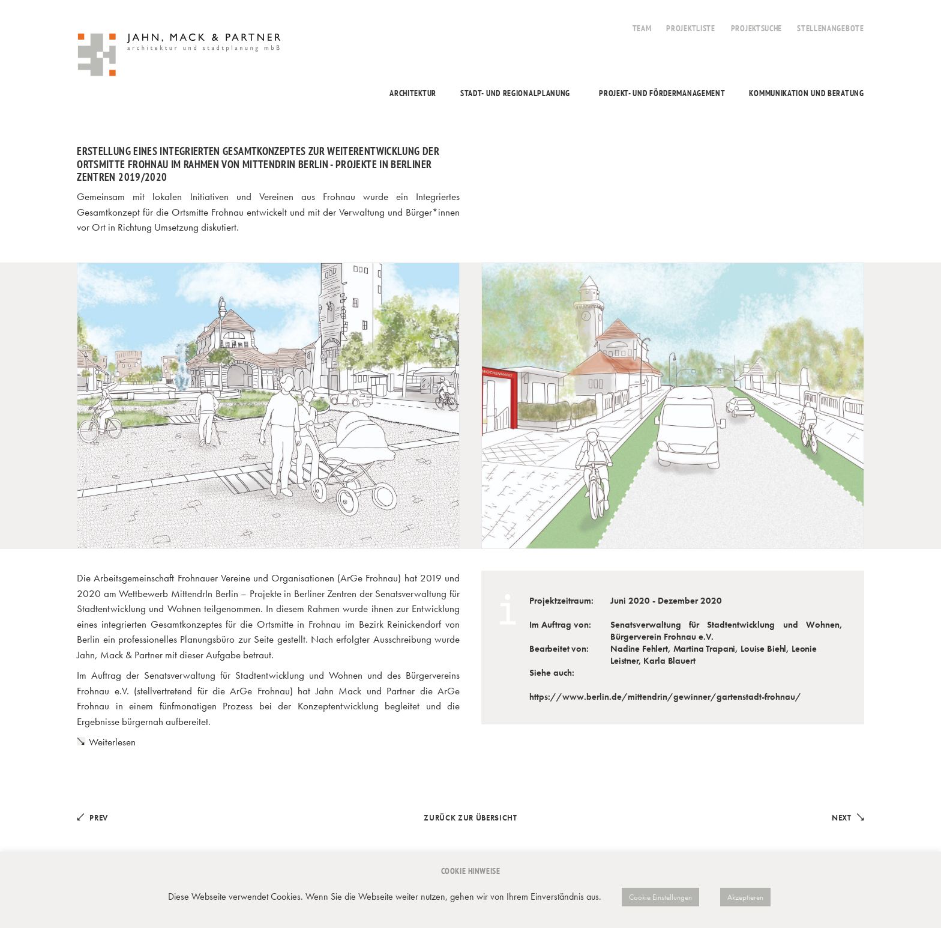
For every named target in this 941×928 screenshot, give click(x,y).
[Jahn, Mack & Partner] (180, 56)
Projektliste (690, 28)
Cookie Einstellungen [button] (660, 897)
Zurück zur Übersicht (470, 818)
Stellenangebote (830, 28)
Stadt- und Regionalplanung (515, 93)
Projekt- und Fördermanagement (662, 93)
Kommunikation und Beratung (806, 93)
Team (642, 28)
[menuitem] (642, 21)
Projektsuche (756, 28)
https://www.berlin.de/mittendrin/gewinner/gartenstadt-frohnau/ (665, 697)
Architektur (412, 93)
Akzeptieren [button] (745, 897)
